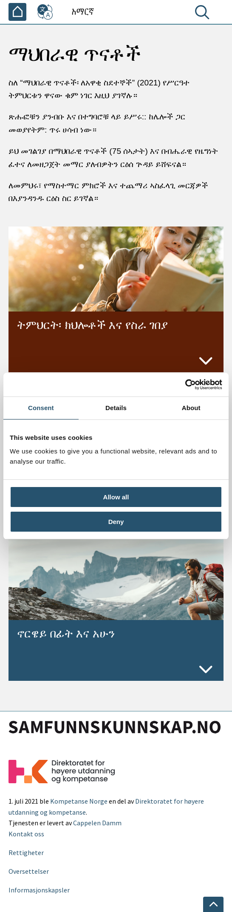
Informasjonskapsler (39, 890)
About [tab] (191, 407)
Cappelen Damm (97, 823)
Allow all (116, 497)
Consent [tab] (41, 407)
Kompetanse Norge (79, 801)
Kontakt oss (26, 834)
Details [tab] (116, 407)
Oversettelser (28, 871)
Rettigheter (26, 852)
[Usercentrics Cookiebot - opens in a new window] (185, 384)
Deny (116, 521)
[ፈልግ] (204, 14)
